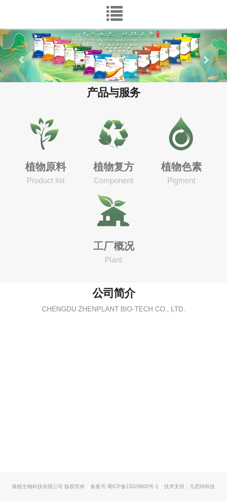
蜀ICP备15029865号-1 (132, 486)
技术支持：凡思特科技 (189, 486)
